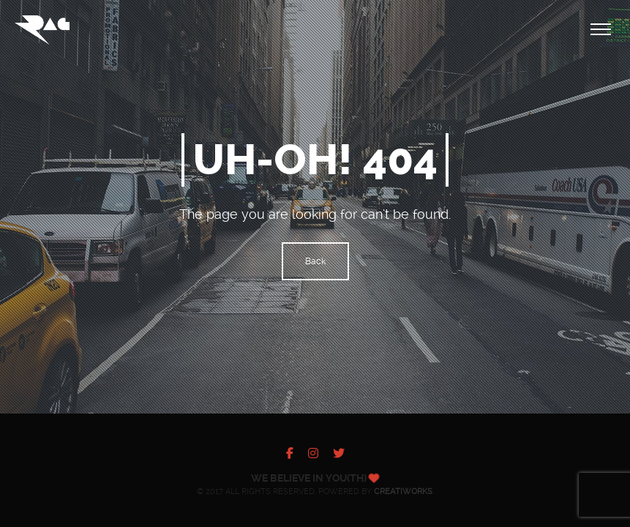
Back (315, 261)
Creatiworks (403, 491)
